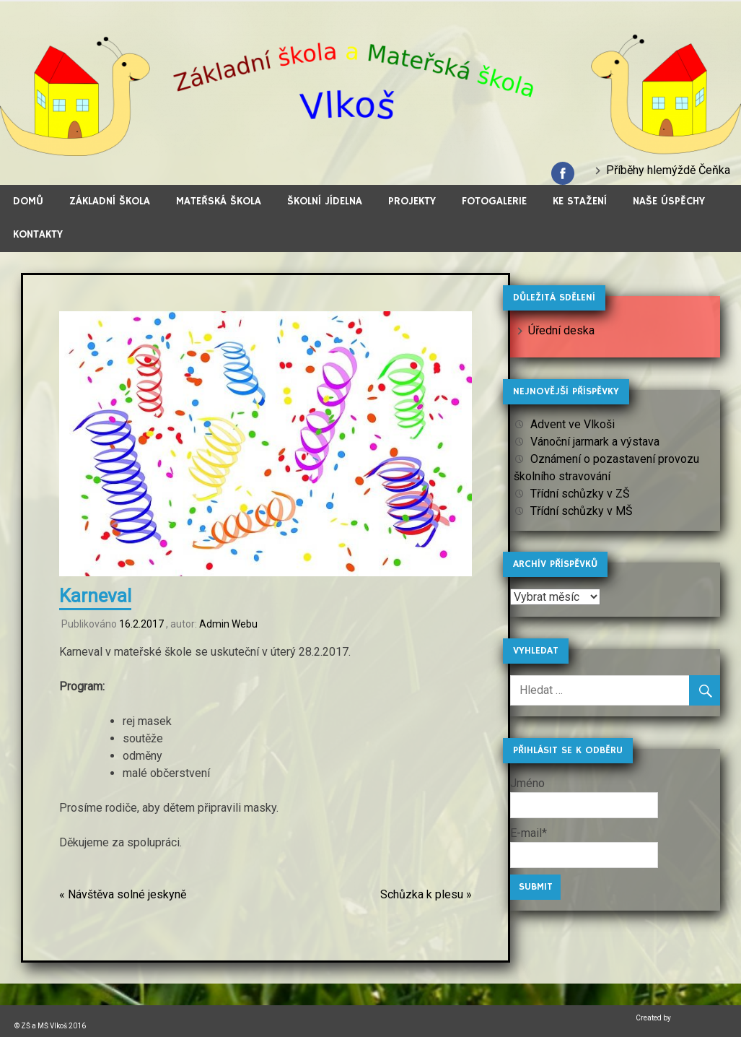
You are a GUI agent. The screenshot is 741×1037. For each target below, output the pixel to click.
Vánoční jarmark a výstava (594, 441)
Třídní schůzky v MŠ (581, 511)
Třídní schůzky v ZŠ (580, 493)
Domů (28, 201)
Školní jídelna (324, 201)
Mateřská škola (218, 201)
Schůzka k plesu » (426, 894)
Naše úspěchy (669, 201)
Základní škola (109, 201)
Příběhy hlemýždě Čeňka (668, 170)
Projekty (412, 201)
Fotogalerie (494, 201)
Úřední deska (561, 330)
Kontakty (38, 234)
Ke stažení (580, 201)
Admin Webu (228, 624)
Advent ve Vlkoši (572, 424)
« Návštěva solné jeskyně (122, 894)
